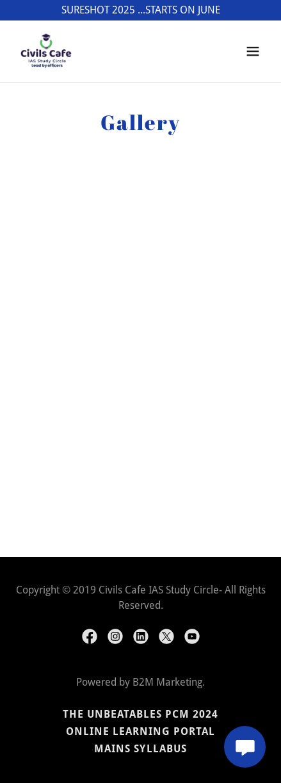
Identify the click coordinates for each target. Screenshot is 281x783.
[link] (46, 51)
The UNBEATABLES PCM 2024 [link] (140, 714)
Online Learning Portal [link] (140, 731)
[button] (253, 51)
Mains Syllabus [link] (140, 749)
